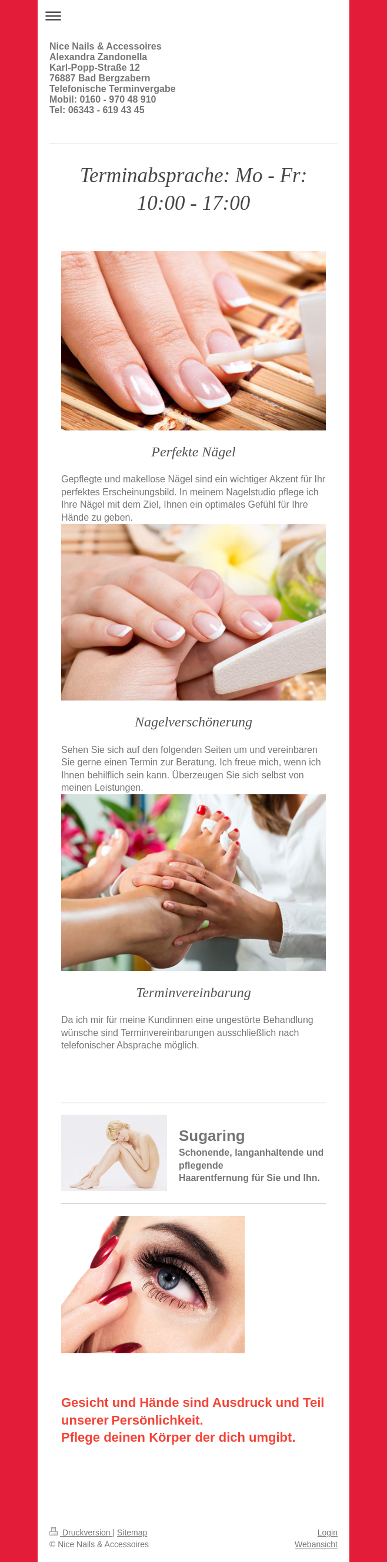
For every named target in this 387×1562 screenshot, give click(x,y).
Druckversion (80, 1532)
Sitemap (132, 1532)
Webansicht (316, 1544)
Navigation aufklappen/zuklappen (193, 15)
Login (328, 1532)
